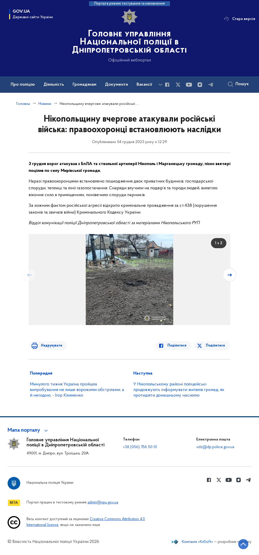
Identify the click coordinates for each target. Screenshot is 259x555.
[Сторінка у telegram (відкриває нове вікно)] (211, 85)
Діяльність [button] (54, 84)
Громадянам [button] (84, 84)
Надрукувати (49, 346)
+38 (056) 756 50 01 (140, 447)
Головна (23, 104)
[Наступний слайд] (230, 275)
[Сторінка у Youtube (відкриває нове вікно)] (189, 85)
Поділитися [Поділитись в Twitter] (215, 346)
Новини (44, 104)
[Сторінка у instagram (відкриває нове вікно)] (200, 85)
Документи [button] (116, 84)
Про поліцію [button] (23, 84)
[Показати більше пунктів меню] (160, 84)
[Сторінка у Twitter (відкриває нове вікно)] (178, 85)
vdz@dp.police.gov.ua (215, 447)
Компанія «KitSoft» (197, 542)
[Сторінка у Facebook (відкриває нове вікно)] (167, 85)
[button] (28, 430)
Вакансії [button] (144, 84)
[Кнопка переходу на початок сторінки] (240, 544)
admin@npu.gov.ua (103, 502)
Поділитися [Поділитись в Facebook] (179, 346)
